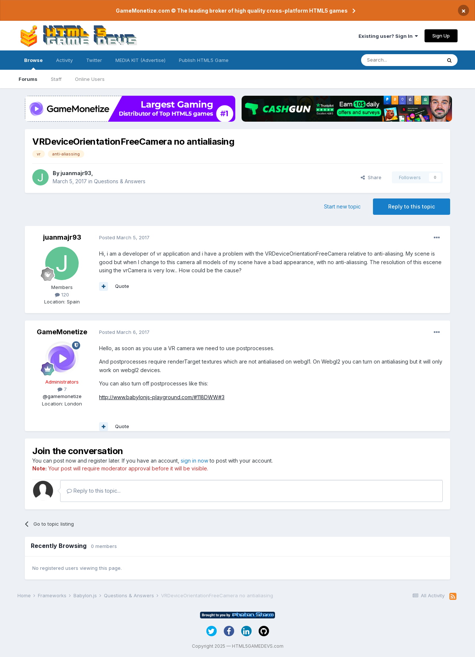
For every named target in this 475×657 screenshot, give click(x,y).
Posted (124, 237)
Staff (56, 79)
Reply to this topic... (94, 490)
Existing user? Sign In (388, 36)
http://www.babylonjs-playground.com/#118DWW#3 (162, 397)
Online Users (90, 79)
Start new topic (342, 206)
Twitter (94, 60)
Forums (28, 79)
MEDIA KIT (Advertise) (140, 60)
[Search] (401, 60)
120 (62, 295)
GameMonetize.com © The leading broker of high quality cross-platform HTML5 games (232, 10)
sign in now (194, 460)
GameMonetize (62, 332)
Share (371, 177)
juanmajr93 (75, 173)
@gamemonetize (62, 396)
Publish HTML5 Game (204, 60)
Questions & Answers (119, 181)
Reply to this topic (411, 206)
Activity (64, 60)
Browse (33, 63)
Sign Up (441, 36)
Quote (122, 286)
